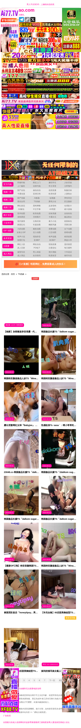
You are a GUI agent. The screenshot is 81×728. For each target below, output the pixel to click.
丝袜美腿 (52, 213)
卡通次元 (52, 217)
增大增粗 (52, 252)
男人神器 (37, 252)
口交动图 (52, 232)
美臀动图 (52, 229)
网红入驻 (21, 244)
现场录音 (37, 237)
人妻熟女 (68, 194)
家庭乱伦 (21, 225)
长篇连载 (37, 225)
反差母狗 (52, 206)
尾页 (61, 680)
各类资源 (7, 238)
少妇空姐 (68, 182)
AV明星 (52, 209)
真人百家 (21, 248)
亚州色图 (21, 213)
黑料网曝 (37, 206)
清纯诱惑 (21, 217)
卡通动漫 (21, 194)
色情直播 (52, 190)
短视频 (52, 198)
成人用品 (7, 254)
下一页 (52, 680)
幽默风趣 (52, 225)
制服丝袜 (68, 190)
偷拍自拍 (37, 190)
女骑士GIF (21, 232)
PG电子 (37, 248)
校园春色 (68, 221)
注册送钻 (52, 248)
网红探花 (21, 206)
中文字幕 (37, 209)
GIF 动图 (7, 230)
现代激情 (21, 221)
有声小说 (21, 237)
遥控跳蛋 (68, 244)
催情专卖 (21, 252)
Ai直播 (6, 246)
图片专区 (7, 215)
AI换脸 (37, 198)
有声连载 (52, 237)
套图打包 (21, 240)
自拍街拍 (68, 213)
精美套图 (68, 237)
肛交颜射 (68, 201)
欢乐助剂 (37, 255)
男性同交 (68, 198)
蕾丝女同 (21, 201)
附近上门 (37, 182)
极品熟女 (68, 217)
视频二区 (7, 200)
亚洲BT (37, 240)
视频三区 (7, 207)
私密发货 (52, 255)
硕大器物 (68, 209)
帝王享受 (52, 186)
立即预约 (68, 186)
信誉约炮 (37, 186)
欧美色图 (37, 213)
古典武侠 (37, 221)
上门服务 (21, 186)
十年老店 (68, 252)
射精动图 (68, 232)
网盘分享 (68, 240)
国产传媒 (21, 198)
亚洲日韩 (37, 194)
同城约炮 (21, 182)
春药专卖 (68, 255)
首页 (13, 274)
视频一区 (7, 192)
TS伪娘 (37, 201)
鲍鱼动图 (37, 229)
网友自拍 (37, 244)
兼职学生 (52, 182)
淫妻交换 (68, 225)
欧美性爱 (52, 194)
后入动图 (37, 232)
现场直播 (52, 244)
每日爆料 (68, 248)
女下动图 (68, 229)
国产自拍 (21, 190)
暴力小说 (52, 221)
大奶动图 (21, 229)
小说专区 (7, 223)
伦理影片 (68, 206)
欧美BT (52, 240)
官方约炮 (7, 184)
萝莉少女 (52, 201)
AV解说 (21, 209)
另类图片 (37, 217)
